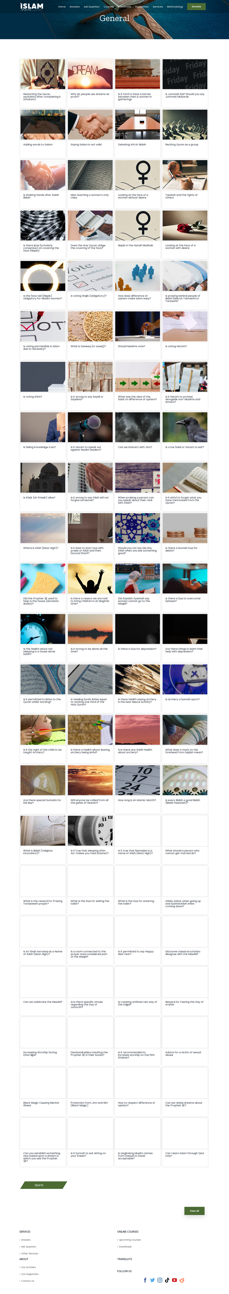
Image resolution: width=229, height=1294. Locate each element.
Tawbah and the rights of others (181, 196)
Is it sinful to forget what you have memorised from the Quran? (183, 500)
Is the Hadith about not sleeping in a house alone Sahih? (39, 651)
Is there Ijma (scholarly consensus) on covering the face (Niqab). (41, 248)
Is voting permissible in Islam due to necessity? (41, 347)
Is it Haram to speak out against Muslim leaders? (86, 448)
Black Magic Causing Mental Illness (41, 1104)
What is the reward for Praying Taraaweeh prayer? (42, 902)
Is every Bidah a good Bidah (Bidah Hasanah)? (182, 801)
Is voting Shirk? (32, 397)
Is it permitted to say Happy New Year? (136, 953)
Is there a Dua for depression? (137, 649)
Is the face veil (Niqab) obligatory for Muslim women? (42, 297)
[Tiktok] (167, 1280)
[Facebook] (145, 1280)
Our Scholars (28, 1267)
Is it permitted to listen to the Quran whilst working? (42, 700)
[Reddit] (181, 1280)
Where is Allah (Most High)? (40, 548)
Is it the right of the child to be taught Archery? (42, 751)
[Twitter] (152, 1280)
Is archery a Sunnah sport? (182, 699)
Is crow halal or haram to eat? (184, 447)
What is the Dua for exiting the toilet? (90, 902)
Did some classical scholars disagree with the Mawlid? (182, 953)
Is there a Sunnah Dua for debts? (181, 549)
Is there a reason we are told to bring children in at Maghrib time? (90, 601)
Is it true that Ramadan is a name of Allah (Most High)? (135, 852)
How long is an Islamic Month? (137, 800)
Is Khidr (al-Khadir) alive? (39, 497)
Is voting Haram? (176, 346)
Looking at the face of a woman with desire (180, 247)
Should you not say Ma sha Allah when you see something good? (137, 550)
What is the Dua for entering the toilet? (136, 902)
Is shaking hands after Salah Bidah (41, 196)
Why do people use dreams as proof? (90, 95)
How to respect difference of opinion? (136, 1104)
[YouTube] (174, 1280)
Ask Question (28, 1246)
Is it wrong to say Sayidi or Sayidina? (87, 398)
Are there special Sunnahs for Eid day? (42, 801)
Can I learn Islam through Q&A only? (184, 1154)
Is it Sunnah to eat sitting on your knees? (88, 1154)
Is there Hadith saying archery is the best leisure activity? (137, 700)
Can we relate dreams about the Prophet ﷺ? (183, 1104)
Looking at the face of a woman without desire (133, 196)
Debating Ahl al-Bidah (132, 144)
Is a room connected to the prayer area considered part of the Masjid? (89, 954)
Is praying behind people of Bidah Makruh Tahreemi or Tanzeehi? (182, 298)
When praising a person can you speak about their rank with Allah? (136, 500)
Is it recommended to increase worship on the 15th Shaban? (136, 1054)
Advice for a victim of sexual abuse (183, 1053)
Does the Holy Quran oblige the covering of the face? (88, 247)
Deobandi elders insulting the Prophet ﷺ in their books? (89, 1053)
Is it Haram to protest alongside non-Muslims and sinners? (182, 399)
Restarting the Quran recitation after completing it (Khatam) (42, 96)
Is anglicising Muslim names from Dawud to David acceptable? (135, 1155)
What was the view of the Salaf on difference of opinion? (137, 398)
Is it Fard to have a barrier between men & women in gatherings (135, 96)
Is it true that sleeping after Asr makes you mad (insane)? (90, 852)
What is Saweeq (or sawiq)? (88, 346)
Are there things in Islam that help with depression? (184, 650)
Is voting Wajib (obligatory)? (89, 296)
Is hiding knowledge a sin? (39, 447)
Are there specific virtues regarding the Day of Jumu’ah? (87, 1004)
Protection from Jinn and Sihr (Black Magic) (89, 1104)
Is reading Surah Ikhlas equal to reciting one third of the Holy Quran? (89, 701)
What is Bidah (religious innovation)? (38, 852)
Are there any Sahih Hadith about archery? (135, 751)
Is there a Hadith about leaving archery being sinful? (90, 751)
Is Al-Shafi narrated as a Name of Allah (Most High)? (42, 953)
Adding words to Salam (38, 144)
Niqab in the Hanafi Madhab (135, 245)
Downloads (125, 1246)
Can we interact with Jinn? (135, 447)
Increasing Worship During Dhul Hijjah (40, 1053)
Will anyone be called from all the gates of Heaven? (89, 801)
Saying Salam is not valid (86, 144)
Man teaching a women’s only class (90, 196)
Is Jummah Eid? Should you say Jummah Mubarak (184, 95)
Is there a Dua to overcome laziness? (183, 600)
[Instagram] (159, 1280)
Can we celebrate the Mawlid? (42, 1002)
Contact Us (27, 1281)
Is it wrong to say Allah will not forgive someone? (90, 499)
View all (194, 1211)
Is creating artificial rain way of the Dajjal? (137, 1003)
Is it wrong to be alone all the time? (89, 650)
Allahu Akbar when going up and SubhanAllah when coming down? (183, 903)
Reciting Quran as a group (181, 144)
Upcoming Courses (130, 1239)
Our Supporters (30, 1274)
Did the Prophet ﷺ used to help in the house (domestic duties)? (41, 601)
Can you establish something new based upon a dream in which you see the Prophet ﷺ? (41, 1157)
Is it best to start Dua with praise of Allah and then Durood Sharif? (87, 550)
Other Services (29, 1253)
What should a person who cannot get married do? (182, 852)
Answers (26, 1239)
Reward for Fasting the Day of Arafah (184, 1003)
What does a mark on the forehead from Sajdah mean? (184, 751)
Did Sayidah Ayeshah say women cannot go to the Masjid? (134, 601)
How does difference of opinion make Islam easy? (134, 297)
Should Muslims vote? (131, 346)
